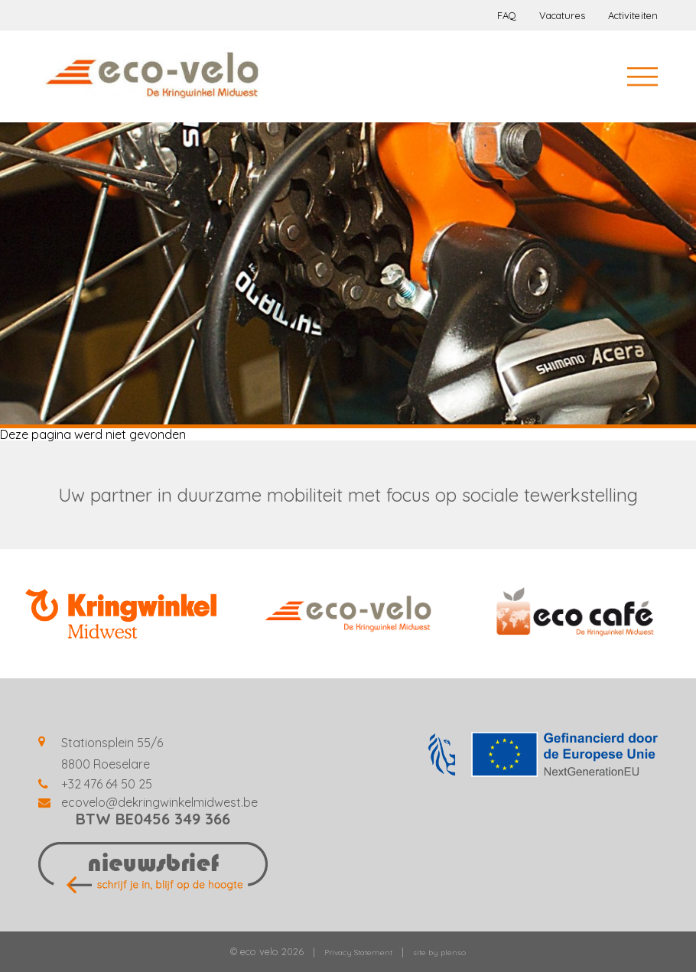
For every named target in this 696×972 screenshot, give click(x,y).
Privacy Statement (358, 952)
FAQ (506, 15)
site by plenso (439, 952)
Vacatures (562, 15)
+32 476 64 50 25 (106, 784)
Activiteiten (633, 15)
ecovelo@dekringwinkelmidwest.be (159, 802)
